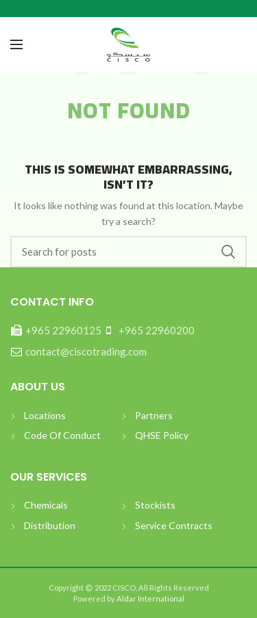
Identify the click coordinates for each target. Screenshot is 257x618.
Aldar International (149, 598)
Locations (45, 415)
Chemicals (46, 505)
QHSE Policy (161, 435)
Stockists (155, 505)
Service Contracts (173, 525)
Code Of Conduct (62, 435)
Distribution (49, 525)
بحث (228, 251)
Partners (154, 415)
